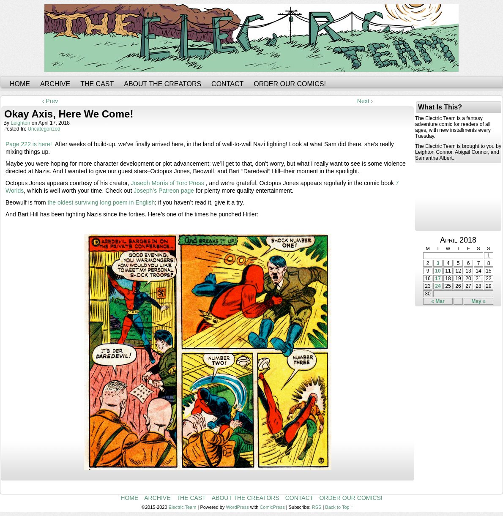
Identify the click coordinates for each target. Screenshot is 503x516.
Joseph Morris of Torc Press (167, 183)
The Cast (97, 83)
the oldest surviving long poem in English (101, 202)
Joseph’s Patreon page (164, 190)
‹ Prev (50, 101)
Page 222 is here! (28, 144)
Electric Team (183, 507)
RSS (317, 507)
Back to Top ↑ (339, 507)
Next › (365, 101)
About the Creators (162, 83)
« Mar (437, 301)
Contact (227, 83)
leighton (20, 123)
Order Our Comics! (290, 83)
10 (437, 271)
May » (478, 301)
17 (437, 278)
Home (20, 83)
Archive (55, 83)
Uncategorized (43, 129)
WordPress (237, 507)
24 (437, 286)
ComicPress (272, 507)
